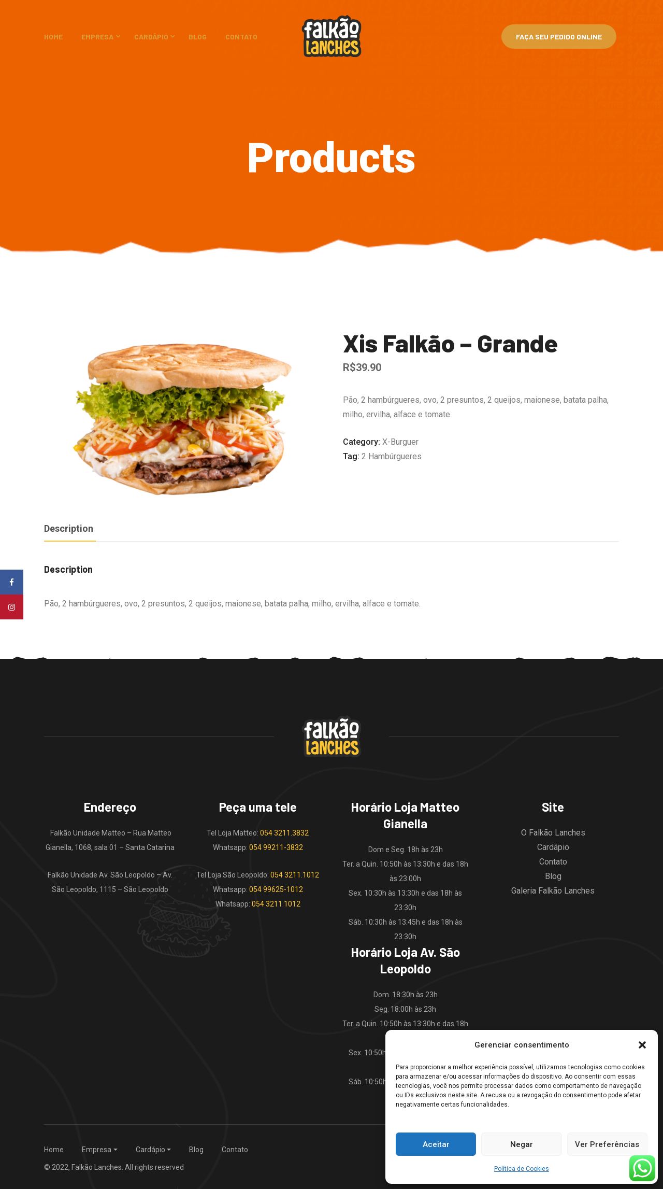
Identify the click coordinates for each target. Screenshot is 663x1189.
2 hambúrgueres (392, 456)
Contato (241, 36)
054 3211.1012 (294, 875)
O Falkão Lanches (553, 833)
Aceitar (436, 1144)
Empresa (97, 36)
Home (53, 36)
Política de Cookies (521, 1168)
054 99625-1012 (276, 889)
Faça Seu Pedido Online (559, 36)
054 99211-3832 (276, 847)
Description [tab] (68, 528)
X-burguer (400, 442)
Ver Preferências (607, 1144)
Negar (521, 1144)
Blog (198, 36)
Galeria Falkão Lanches (553, 891)
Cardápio (151, 36)
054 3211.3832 (284, 833)
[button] (642, 1045)
